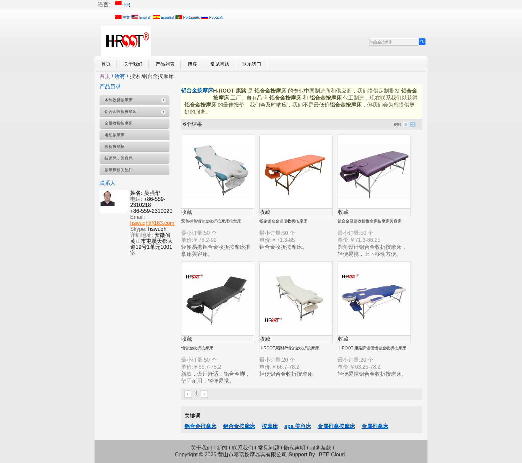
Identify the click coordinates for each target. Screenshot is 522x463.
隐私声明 (294, 448)
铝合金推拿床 (200, 426)
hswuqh (157, 229)
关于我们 (133, 64)
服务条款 (320, 448)
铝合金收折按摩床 (197, 348)
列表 (405, 124)
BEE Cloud (332, 454)
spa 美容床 (297, 426)
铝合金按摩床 (239, 426)
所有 (120, 76)
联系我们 (251, 64)
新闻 (222, 448)
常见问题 (219, 64)
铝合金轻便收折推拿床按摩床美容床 (369, 221)
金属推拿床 (375, 426)
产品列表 (165, 64)
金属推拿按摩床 (336, 426)
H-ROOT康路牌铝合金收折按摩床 (289, 348)
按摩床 (270, 426)
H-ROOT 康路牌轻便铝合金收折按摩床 (372, 348)
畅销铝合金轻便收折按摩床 (283, 221)
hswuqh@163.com (152, 223)
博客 (192, 64)
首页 (106, 64)
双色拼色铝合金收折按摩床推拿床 (211, 221)
